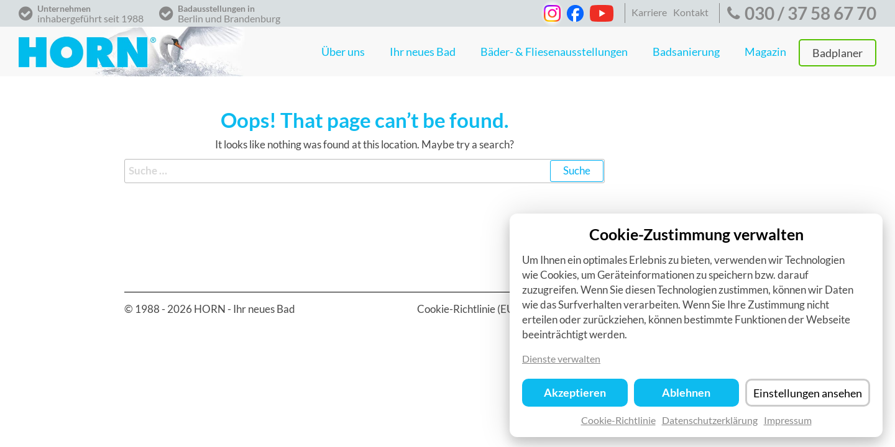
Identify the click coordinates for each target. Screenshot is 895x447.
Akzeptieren (575, 397)
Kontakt (691, 12)
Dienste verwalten (561, 362)
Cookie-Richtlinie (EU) (468, 309)
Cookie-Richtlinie (618, 424)
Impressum (788, 424)
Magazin (765, 51)
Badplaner (837, 53)
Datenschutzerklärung (710, 424)
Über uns (343, 51)
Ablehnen (686, 397)
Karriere (649, 12)
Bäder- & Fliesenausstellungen (554, 51)
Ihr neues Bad (423, 51)
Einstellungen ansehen (807, 397)
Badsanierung (686, 51)
